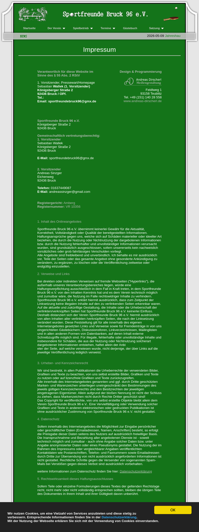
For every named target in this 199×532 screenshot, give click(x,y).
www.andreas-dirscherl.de (143, 101)
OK (172, 510)
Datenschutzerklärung (118, 517)
